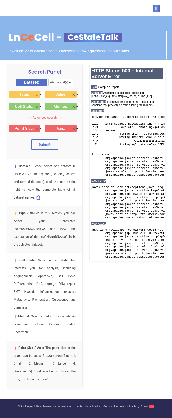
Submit (44, 144)
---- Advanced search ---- (45, 117)
